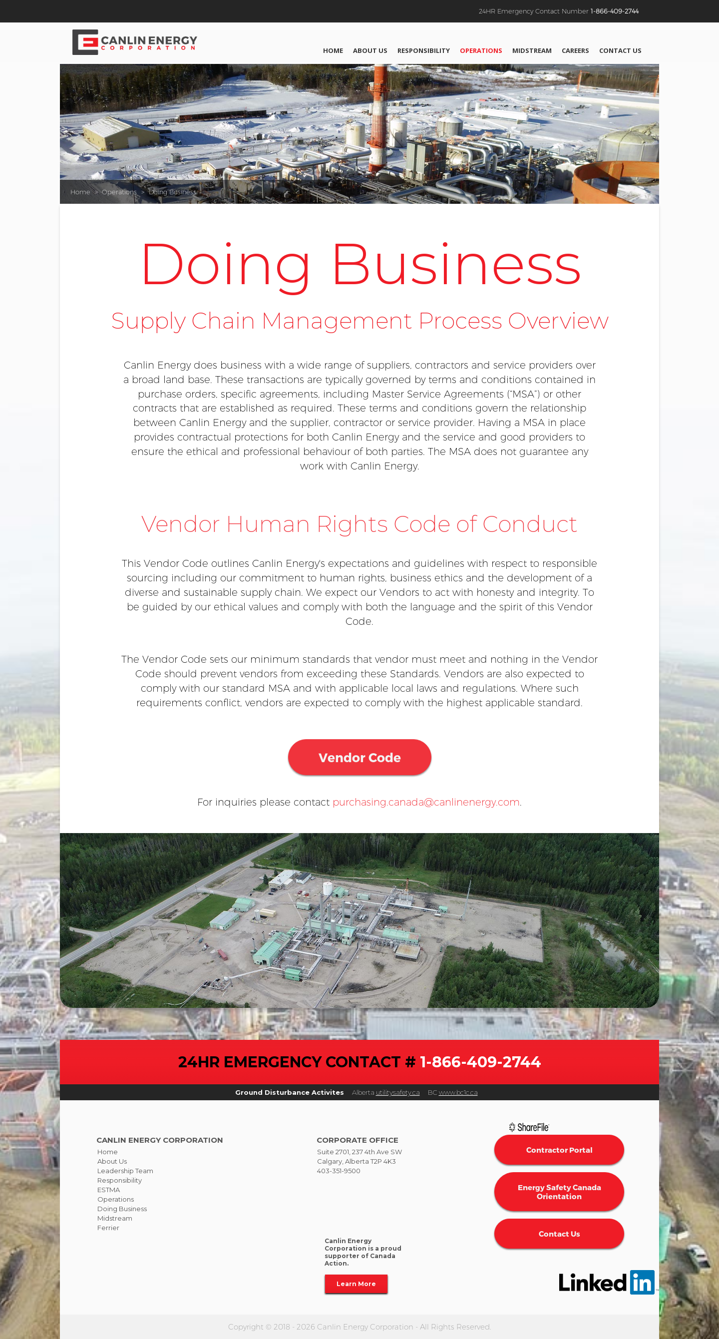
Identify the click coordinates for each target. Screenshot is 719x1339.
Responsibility (423, 50)
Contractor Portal (559, 1149)
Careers (575, 50)
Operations (481, 50)
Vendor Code (360, 801)
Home (333, 50)
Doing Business (172, 192)
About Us (370, 50)
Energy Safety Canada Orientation (559, 1192)
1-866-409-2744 (615, 11)
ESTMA (108, 1190)
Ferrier (108, 1228)
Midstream (532, 50)
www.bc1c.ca (458, 1092)
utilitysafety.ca (398, 1092)
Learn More (356, 1284)
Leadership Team (125, 1171)
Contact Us (620, 50)
